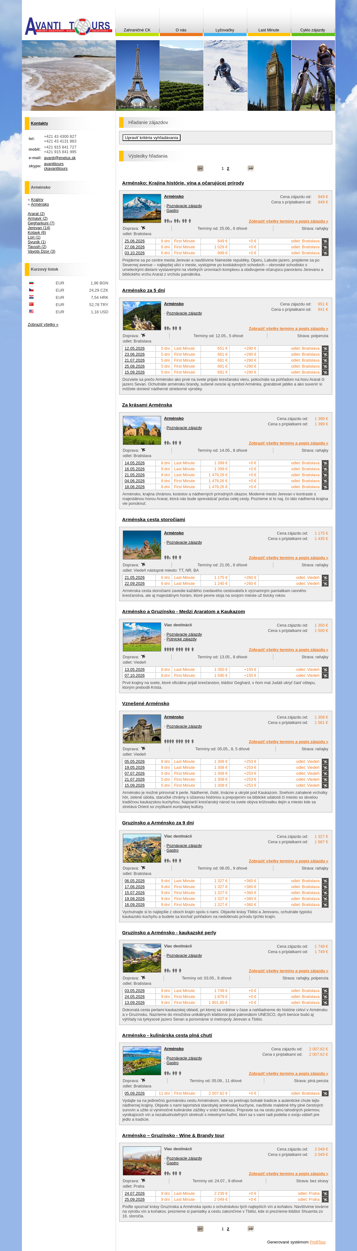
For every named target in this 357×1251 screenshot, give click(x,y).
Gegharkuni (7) (41, 223)
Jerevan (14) (39, 227)
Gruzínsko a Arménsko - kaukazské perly (169, 932)
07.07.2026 (135, 773)
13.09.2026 (135, 1002)
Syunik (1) (37, 242)
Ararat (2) (36, 213)
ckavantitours (55, 168)
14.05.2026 (135, 463)
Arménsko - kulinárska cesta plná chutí (167, 1035)
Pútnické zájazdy (181, 639)
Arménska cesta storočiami (153, 519)
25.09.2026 (135, 1199)
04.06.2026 (135, 480)
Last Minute (268, 30)
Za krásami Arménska (147, 404)
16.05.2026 (135, 468)
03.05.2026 (135, 990)
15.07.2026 (135, 892)
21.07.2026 (135, 360)
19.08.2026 (135, 898)
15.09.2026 (135, 372)
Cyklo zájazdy (312, 30)
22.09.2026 (135, 583)
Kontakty (39, 123)
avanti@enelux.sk (60, 157)
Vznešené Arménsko (146, 703)
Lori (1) (34, 237)
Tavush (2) (37, 246)
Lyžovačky (225, 30)
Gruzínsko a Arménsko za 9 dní (158, 822)
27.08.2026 (135, 247)
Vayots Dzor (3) (41, 251)
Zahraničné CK (137, 30)
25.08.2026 (135, 366)
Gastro (172, 210)
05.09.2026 (135, 1093)
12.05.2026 (135, 348)
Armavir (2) (38, 218)
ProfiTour (318, 1242)
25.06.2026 (135, 241)
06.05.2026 (135, 880)
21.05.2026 (135, 474)
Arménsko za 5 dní (143, 290)
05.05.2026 (135, 761)
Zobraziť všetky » (43, 324)
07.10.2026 (135, 675)
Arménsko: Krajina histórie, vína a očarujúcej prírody (183, 183)
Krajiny (37, 199)
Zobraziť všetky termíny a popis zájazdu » (288, 221)
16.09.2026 (135, 904)
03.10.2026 (135, 253)
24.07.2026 (135, 1193)
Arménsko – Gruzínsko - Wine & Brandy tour (173, 1135)
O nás (181, 30)
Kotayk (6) (37, 232)
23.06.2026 (135, 354)
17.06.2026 (135, 886)
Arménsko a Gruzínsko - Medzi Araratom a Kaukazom (183, 611)
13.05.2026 (135, 669)
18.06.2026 (135, 486)
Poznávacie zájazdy (184, 205)
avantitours (54, 163)
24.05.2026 (135, 996)
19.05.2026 (135, 767)
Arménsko (174, 196)
